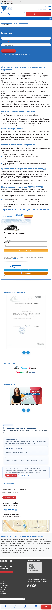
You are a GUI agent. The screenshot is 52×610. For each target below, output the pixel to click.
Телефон (5, 42)
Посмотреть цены (24, 475)
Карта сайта (30, 599)
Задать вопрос (19, 214)
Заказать (28, 216)
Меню (3, 19)
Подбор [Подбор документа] (26, 607)
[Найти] (23, 599)
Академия (5, 607)
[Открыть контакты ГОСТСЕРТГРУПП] (26, 526)
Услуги (36, 607)
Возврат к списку (7, 216)
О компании (3, 587)
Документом (15, 258)
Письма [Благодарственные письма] (16, 607)
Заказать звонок (13, 14)
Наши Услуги (3, 580)
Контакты (2, 595)
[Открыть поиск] (50, 18)
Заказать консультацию (26, 250)
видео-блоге (28, 54)
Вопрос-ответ (3, 593)
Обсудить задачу (11, 475)
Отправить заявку (8, 51)
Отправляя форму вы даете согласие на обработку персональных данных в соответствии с (23, 257)
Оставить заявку (9, 497)
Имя (3, 35)
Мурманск (9, 1)
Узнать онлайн (38, 14)
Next (28, 352)
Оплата (2, 591)
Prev (24, 352)
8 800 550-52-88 (44, 9)
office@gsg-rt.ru (13, 267)
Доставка (2, 589)
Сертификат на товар (5, 581)
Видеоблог (2, 583)
